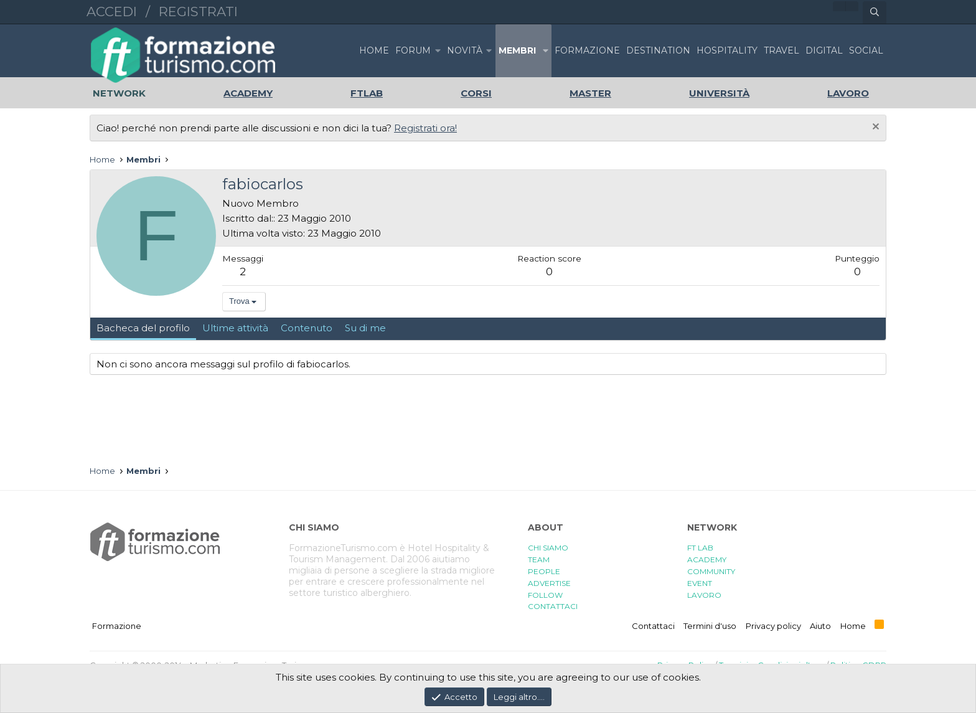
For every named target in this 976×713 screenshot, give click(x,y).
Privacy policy (773, 626)
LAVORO (704, 595)
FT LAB (700, 547)
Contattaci (653, 626)
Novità (464, 50)
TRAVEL (781, 50)
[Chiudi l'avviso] (874, 128)
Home (374, 50)
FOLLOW (545, 595)
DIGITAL (824, 50)
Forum (413, 50)
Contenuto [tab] (306, 328)
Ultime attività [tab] (235, 328)
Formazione (116, 626)
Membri (517, 50)
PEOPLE (544, 571)
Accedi (112, 11)
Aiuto (820, 626)
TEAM (539, 559)
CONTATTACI (553, 606)
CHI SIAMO (548, 547)
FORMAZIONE (587, 50)
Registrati (198, 11)
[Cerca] (874, 12)
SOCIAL (866, 50)
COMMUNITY (711, 571)
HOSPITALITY (727, 50)
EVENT (699, 583)
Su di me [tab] (365, 328)
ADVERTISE (549, 583)
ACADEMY (706, 559)
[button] (437, 50)
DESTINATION (658, 50)
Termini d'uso (709, 626)
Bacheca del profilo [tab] (143, 328)
